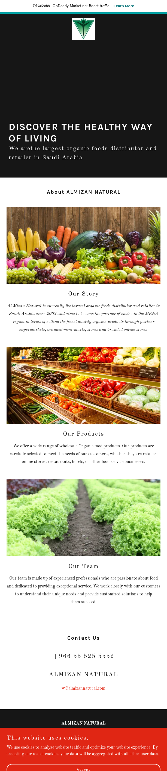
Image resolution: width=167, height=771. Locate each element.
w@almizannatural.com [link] (83, 688)
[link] (83, 29)
